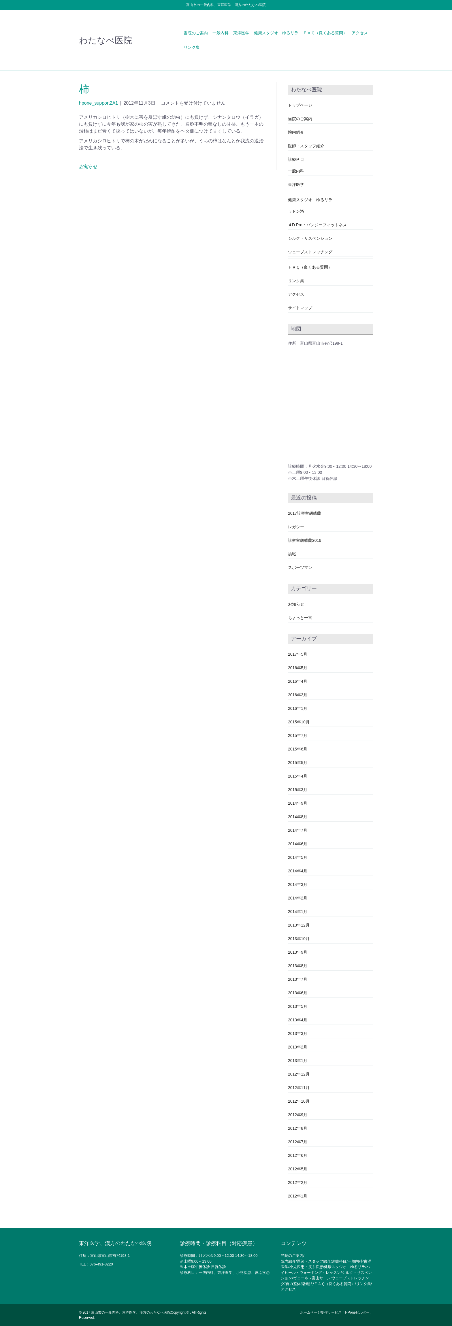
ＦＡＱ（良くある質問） (325, 33)
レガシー (296, 527)
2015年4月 (297, 776)
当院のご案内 (196, 33)
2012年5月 (297, 1169)
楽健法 (307, 1284)
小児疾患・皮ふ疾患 (306, 1267)
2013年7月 (297, 979)
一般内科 (220, 33)
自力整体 (293, 1284)
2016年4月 (297, 681)
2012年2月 (297, 1182)
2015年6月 (297, 749)
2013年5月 (297, 1006)
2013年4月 (297, 1020)
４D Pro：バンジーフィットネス (317, 224)
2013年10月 (299, 938)
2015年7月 (297, 735)
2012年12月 (299, 1074)
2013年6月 (297, 993)
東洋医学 (241, 33)
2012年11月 (299, 1087)
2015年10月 (299, 722)
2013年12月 (299, 925)
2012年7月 (297, 1142)
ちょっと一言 (300, 617)
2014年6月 (297, 844)
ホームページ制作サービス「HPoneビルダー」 (336, 1312)
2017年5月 (297, 654)
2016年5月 (297, 667)
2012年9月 (297, 1114)
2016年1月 (297, 708)
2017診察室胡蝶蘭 (304, 513)
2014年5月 (297, 857)
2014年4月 (297, 871)
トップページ (300, 105)
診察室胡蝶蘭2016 (304, 540)
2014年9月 (297, 803)
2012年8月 (297, 1128)
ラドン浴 (296, 211)
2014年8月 (297, 816)
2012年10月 (299, 1101)
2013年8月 (297, 965)
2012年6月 (297, 1155)
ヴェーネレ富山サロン (312, 1278)
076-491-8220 (101, 1264)
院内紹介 (296, 132)
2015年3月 (297, 789)
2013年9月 (297, 952)
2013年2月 (297, 1047)
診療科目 (296, 159)
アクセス (360, 33)
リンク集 (192, 47)
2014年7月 (297, 830)
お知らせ (88, 166)
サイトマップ (300, 307)
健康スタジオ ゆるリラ (276, 33)
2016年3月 (297, 695)
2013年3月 (297, 1033)
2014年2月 (297, 898)
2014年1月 (297, 911)
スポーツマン (300, 567)
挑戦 (292, 554)
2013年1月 (297, 1060)
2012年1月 (297, 1196)
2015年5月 (297, 762)
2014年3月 (297, 884)
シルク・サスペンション (310, 238)
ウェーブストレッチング (310, 252)
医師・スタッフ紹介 (306, 146)
